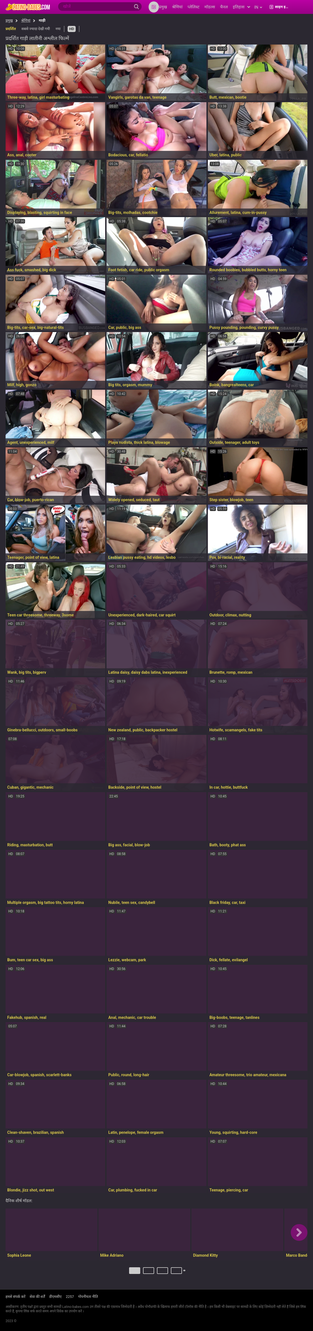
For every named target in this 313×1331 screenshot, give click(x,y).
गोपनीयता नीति (88, 1297)
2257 (70, 1297)
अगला (185, 1273)
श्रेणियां (25, 20)
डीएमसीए (55, 1297)
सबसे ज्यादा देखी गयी (35, 29)
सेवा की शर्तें (37, 1297)
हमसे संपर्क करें (15, 1297)
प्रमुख (9, 20)
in (258, 7)
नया (57, 29)
